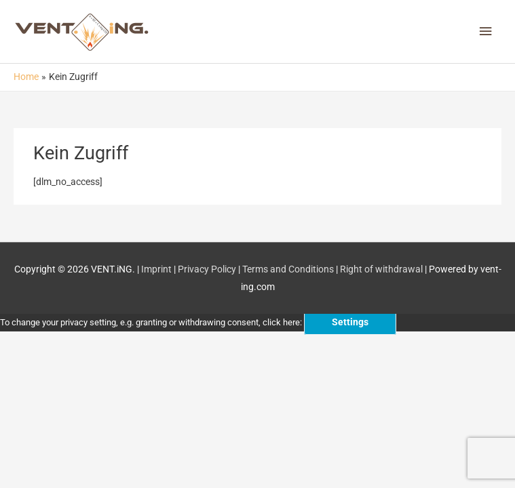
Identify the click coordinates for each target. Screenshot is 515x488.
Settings (350, 322)
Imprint (156, 269)
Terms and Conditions (288, 269)
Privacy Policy (207, 269)
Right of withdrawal (381, 269)
